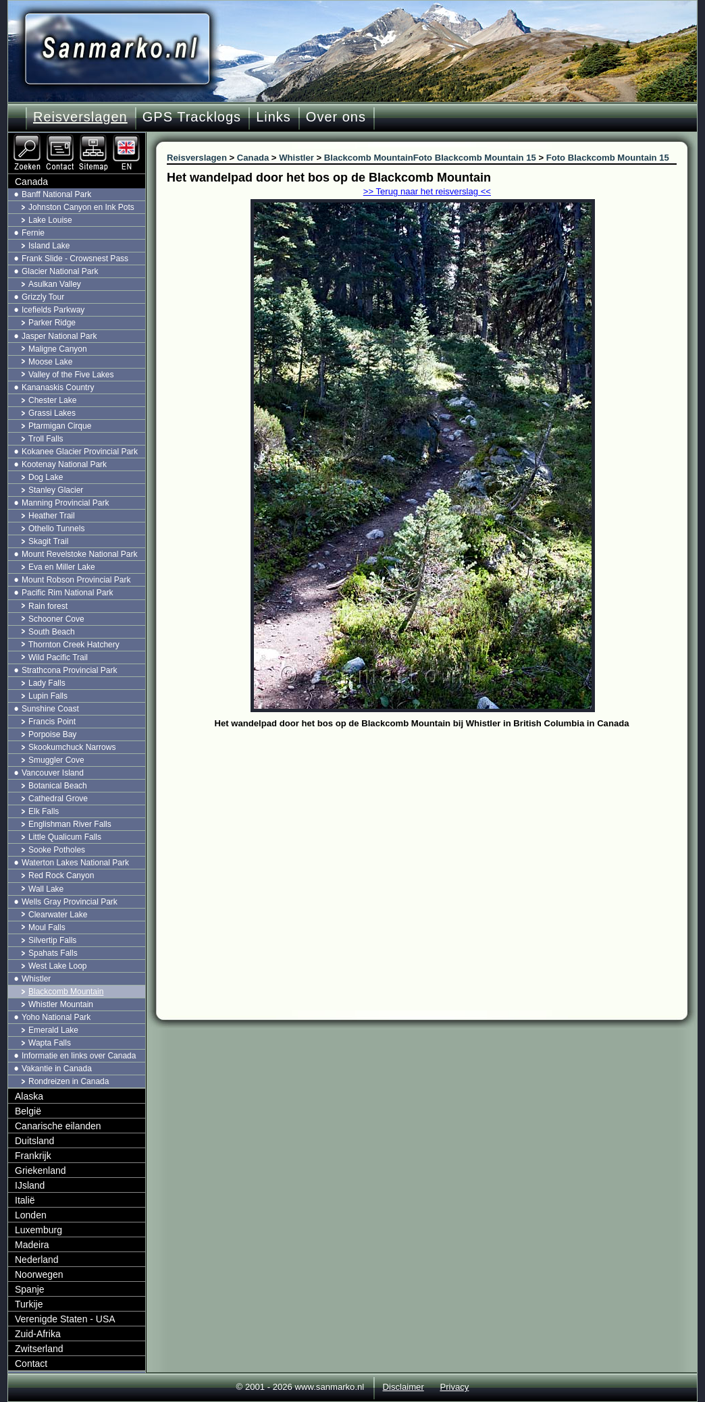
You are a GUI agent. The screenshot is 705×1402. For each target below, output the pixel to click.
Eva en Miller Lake (61, 567)
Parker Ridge (52, 322)
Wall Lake (45, 889)
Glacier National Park (60, 271)
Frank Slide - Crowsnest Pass (75, 258)
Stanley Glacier (55, 490)
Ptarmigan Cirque (59, 426)
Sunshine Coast (50, 708)
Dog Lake (45, 477)
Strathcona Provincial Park (69, 670)
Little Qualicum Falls (64, 837)
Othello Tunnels (56, 528)
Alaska (29, 1096)
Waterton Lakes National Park (75, 862)
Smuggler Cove (56, 760)
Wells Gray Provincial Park (70, 902)
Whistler (36, 978)
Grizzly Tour (43, 297)
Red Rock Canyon (61, 875)
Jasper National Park (59, 336)
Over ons (336, 116)
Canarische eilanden (58, 1126)
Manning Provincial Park (65, 503)
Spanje (30, 1289)
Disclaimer (403, 1387)
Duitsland (34, 1140)
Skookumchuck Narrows (71, 747)
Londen (31, 1215)
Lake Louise (50, 220)
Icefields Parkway (53, 310)
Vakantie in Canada (57, 1068)
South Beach (51, 632)
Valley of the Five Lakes (71, 374)
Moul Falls (47, 927)
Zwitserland (39, 1348)
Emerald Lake (53, 1030)
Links (273, 116)
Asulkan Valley (54, 284)
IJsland (30, 1185)
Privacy (454, 1387)
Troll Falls (45, 438)
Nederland (37, 1259)
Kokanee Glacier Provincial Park (80, 451)
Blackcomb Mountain (65, 991)
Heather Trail (51, 515)
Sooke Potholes (56, 850)
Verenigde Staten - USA (65, 1319)
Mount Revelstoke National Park (79, 554)
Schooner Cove (56, 619)
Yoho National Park (56, 1017)
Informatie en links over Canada (79, 1055)
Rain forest (48, 606)
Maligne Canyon (57, 349)
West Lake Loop (57, 966)
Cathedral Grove (58, 798)
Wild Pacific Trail (58, 657)
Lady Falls (47, 683)
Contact (31, 1363)
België (28, 1111)
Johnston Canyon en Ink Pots (81, 207)
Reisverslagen (80, 116)
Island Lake (49, 245)
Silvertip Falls (52, 940)
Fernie (33, 233)
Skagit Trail (48, 541)
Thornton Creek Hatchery (74, 644)
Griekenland (40, 1170)
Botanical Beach (57, 785)
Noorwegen (39, 1274)
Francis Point (52, 721)
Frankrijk (33, 1155)
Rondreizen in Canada (68, 1081)
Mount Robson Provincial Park (76, 580)
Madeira (32, 1244)
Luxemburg (38, 1229)
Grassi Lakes (52, 413)
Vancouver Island (53, 773)
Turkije (29, 1304)
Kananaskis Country (58, 387)
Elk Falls (43, 811)
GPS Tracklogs (191, 116)
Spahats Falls (53, 953)
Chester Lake (52, 400)
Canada (31, 181)
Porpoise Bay (52, 734)
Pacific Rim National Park (67, 592)
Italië (25, 1200)
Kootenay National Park (64, 464)
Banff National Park (56, 194)
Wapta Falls (49, 1043)
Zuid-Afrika (38, 1333)
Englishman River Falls (69, 824)
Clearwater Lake (57, 914)
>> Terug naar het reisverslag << (427, 191)
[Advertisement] (432, 833)
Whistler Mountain (60, 1004)
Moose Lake (50, 362)
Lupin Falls (48, 696)
